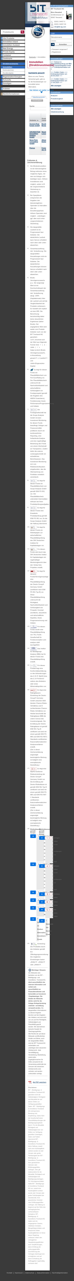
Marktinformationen (11, 94)
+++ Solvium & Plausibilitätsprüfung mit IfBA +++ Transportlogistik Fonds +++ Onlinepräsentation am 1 (61, 65)
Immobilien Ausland (11, 45)
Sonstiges (7, 83)
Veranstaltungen (57, 59)
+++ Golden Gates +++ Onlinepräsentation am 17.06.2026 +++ (59, 80)
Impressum (19, 1273)
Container (7, 55)
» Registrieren (56, 52)
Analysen (54, 95)
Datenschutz (29, 1273)
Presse (30, 53)
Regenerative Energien (12, 77)
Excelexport (37, 100)
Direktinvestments (10, 64)
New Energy (8, 48)
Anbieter (6, 89)
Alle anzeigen (56, 86)
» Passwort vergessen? (59, 49)
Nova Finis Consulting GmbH (34, 141)
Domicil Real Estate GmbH (35, 124)
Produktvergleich (57, 99)
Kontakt (40, 53)
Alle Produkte (8, 38)
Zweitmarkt (7, 59)
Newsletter (31, 48)
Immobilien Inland (10, 42)
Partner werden (33, 45)
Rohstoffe (7, 80)
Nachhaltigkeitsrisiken (60, 1273)
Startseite (32, 57)
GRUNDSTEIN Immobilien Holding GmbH (35, 134)
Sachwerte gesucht (36, 73)
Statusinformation (43, 1273)
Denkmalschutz (8, 70)
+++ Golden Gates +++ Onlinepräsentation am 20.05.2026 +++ (59, 74)
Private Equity (9, 52)
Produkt (45, 118)
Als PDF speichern (39, 1082)
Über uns (30, 43)
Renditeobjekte (8, 73)
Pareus (32, 148)
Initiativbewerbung (57, 112)
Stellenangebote (57, 105)
